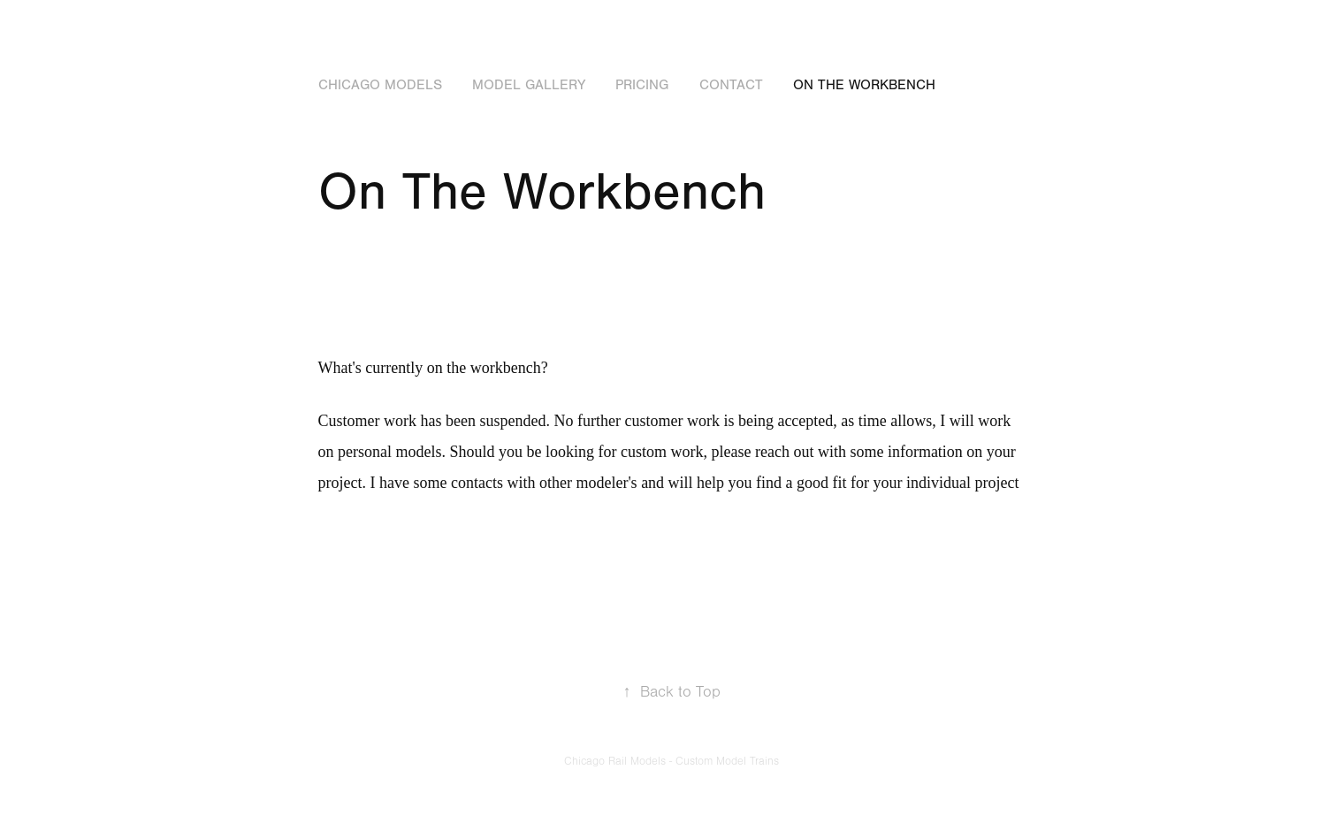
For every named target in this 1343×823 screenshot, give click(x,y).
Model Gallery (528, 85)
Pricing (641, 85)
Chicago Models (380, 85)
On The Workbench (864, 85)
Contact (731, 85)
